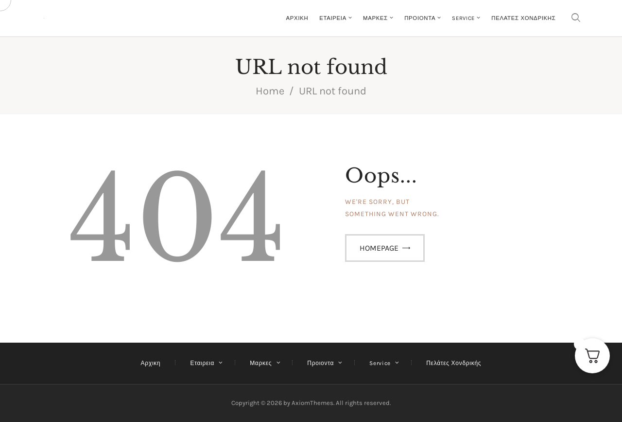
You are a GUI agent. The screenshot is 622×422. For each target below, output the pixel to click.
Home (270, 91)
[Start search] (575, 18)
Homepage (379, 248)
